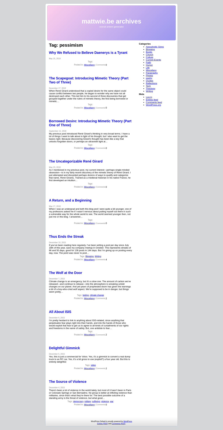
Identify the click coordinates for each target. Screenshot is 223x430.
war (111, 401)
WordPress (128, 421)
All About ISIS (60, 312)
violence (105, 401)
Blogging (89, 256)
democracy (78, 401)
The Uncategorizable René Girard (76, 161)
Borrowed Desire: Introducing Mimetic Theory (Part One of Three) (90, 123)
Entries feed (152, 99)
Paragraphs (152, 73)
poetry (149, 78)
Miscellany (89, 65)
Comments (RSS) (118, 424)
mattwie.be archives (111, 21)
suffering (96, 401)
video (93, 365)
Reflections (151, 83)
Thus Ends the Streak (66, 236)
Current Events (153, 60)
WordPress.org (153, 105)
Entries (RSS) (102, 424)
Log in (149, 97)
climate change (97, 295)
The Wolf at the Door (65, 273)
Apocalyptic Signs (155, 46)
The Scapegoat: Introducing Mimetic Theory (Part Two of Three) (88, 80)
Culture (149, 57)
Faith (148, 62)
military (87, 401)
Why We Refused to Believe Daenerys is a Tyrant (88, 53)
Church (149, 54)
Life (148, 67)
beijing (86, 295)
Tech (148, 86)
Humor (149, 65)
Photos (149, 75)
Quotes (149, 80)
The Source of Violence (67, 381)
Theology (150, 88)
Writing (98, 256)
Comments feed (154, 102)
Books (149, 52)
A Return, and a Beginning (70, 200)
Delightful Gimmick (64, 348)
